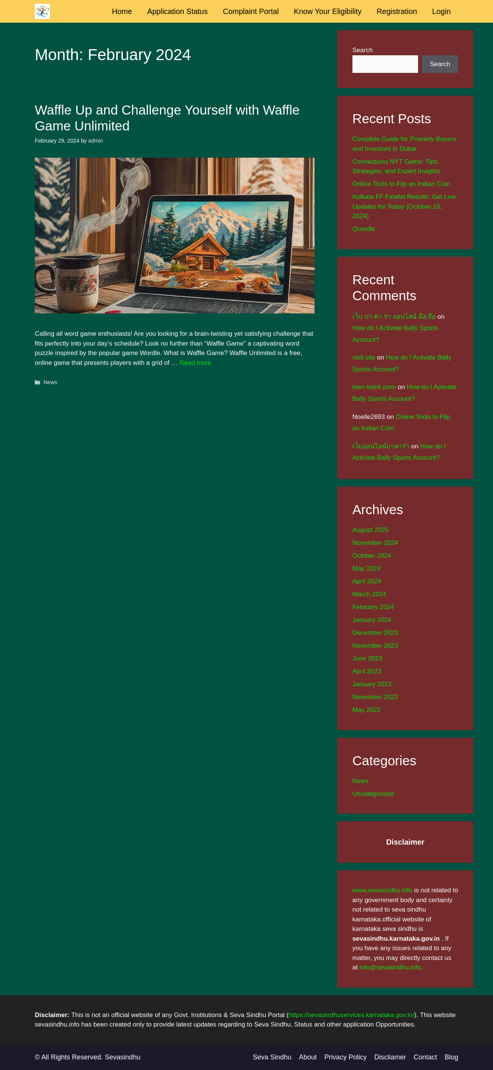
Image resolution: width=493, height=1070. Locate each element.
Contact (425, 1057)
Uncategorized (373, 793)
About (308, 1057)
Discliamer (390, 1057)
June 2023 (367, 658)
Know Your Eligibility (327, 11)
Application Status (177, 11)
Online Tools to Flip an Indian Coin (401, 184)
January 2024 (371, 619)
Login (441, 11)
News (50, 382)
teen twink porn (374, 387)
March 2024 (369, 594)
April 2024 (366, 581)
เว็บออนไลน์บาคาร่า (380, 446)
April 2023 (366, 671)
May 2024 (366, 568)
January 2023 (371, 684)
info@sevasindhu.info (390, 967)
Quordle (363, 229)
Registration (397, 11)
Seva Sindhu (272, 1057)
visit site (363, 357)
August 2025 (370, 529)
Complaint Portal (251, 11)
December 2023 (375, 632)
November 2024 (375, 542)
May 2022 (366, 709)
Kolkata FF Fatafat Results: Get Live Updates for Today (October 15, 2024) (404, 206)
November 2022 (375, 697)
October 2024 (371, 555)
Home (122, 11)
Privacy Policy (345, 1057)
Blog (451, 1057)
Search (362, 50)
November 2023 (375, 645)
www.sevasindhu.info (382, 890)
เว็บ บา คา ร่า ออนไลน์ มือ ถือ (394, 316)
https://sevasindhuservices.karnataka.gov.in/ (351, 1015)
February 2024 (373, 607)
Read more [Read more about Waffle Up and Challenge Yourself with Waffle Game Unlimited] (195, 362)
